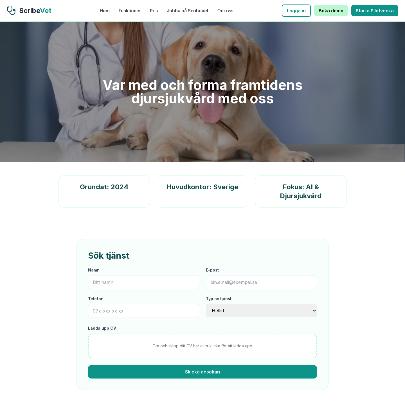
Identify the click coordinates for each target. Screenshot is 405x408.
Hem (105, 10)
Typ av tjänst (218, 298)
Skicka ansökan (202, 372)
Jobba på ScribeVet (187, 10)
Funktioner (130, 10)
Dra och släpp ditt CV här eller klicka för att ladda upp (202, 345)
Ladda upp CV (102, 328)
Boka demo (331, 10)
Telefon (96, 298)
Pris (154, 10)
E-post (212, 270)
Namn (94, 270)
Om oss (225, 10)
